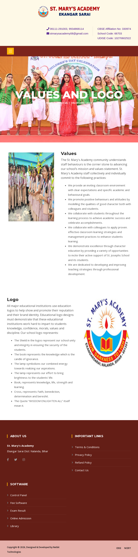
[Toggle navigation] (10, 51)
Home (49, 102)
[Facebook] (8, 459)
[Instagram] (23, 459)
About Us (62, 102)
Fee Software (18, 503)
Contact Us (82, 470)
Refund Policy (83, 462)
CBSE (118, 548)
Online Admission (20, 518)
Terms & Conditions (87, 447)
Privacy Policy (83, 455)
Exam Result (18, 510)
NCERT (127, 548)
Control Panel (18, 495)
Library (14, 526)
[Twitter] (15, 459)
